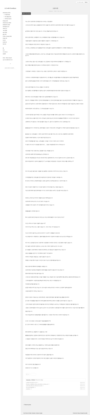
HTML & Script (7, 36)
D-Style (7, 14)
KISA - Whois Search (7, 57)
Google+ (41, 413)
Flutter (5, 38)
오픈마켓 (55, 8)
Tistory (78, 413)
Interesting (6, 12)
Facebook (33, 413)
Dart (4, 44)
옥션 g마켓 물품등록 (30, 387)
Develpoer (6, 26)
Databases (6, 24)
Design (5, 20)
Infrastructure (7, 22)
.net (5, 30)
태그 (4, 50)
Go (4, 40)
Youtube (37, 413)
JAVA (5, 28)
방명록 (4, 53)
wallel (86, 413)
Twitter (30, 413)
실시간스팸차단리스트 (7, 59)
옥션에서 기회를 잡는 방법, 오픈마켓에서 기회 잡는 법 (37, 384)
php (4, 34)
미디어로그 (5, 51)
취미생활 (7, 16)
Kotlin (5, 42)
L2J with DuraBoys (10, 8)
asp (5, 32)
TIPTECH (7, 18)
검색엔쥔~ (28, 388)
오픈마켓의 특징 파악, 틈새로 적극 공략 (34, 385)
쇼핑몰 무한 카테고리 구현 (31, 382)
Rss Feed (25, 413)
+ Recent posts (27, 404)
